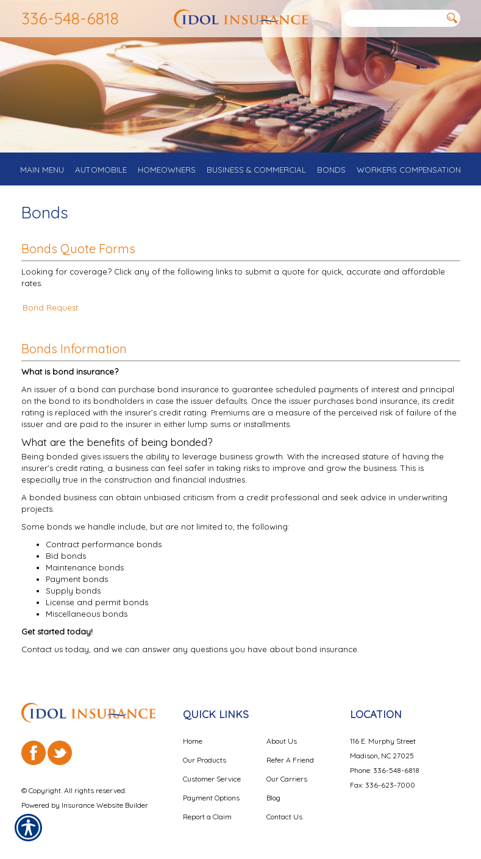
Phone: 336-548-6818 (384, 770)
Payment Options (211, 797)
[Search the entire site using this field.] (393, 18)
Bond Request (50, 309)
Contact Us (284, 816)
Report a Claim (207, 816)
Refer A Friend (290, 759)
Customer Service (212, 778)
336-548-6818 (70, 18)
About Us (281, 741)
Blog (273, 797)
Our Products (204, 759)
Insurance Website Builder (105, 804)
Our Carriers (286, 778)
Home (192, 741)
